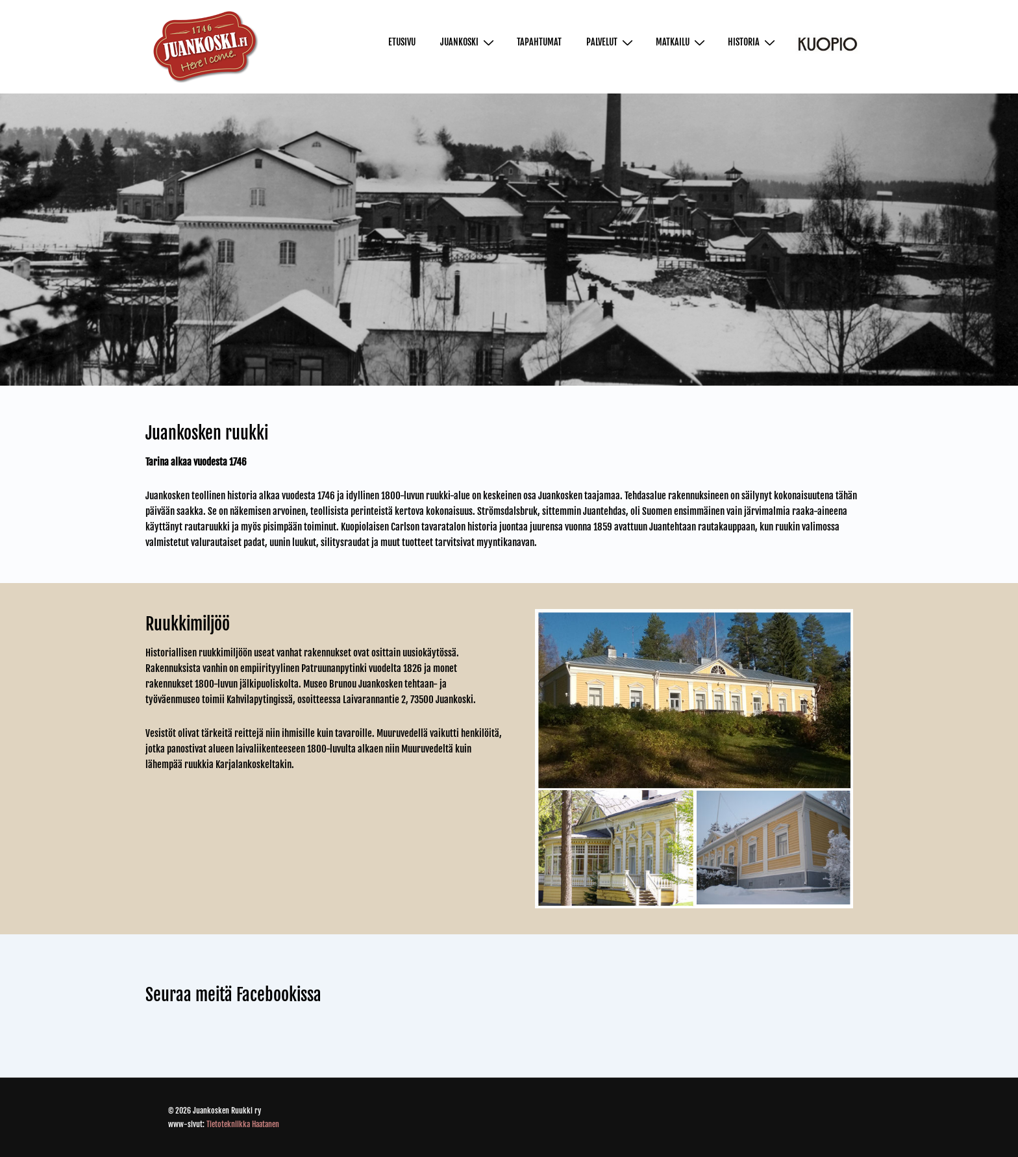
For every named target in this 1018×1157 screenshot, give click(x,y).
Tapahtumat (539, 41)
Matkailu (682, 42)
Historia (753, 42)
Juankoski (468, 42)
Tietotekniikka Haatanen (242, 1124)
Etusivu (402, 41)
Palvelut (611, 42)
